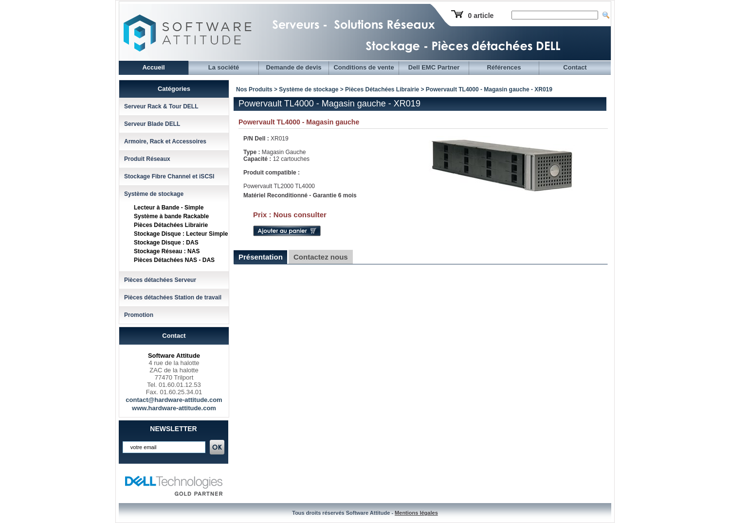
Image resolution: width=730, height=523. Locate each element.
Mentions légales (416, 513)
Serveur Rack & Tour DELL (161, 106)
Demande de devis (293, 67)
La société (223, 67)
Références (504, 67)
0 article (480, 15)
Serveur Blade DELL (152, 124)
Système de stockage (153, 194)
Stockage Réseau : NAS (167, 251)
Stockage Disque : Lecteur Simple (181, 233)
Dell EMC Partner (433, 67)
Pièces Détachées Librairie (171, 225)
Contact (574, 67)
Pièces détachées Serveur (160, 280)
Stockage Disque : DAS (166, 242)
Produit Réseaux (147, 159)
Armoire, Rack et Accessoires (165, 141)
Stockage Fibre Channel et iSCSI (169, 176)
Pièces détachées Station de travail (172, 297)
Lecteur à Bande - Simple (168, 207)
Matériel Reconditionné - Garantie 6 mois (300, 195)
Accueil (153, 67)
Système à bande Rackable (171, 216)
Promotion (138, 315)
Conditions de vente (363, 67)
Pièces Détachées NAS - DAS (174, 260)
